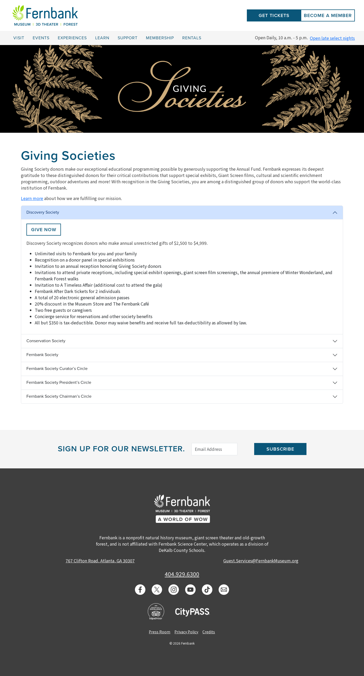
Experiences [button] (72, 38)
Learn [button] (102, 38)
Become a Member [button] (328, 15)
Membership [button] (160, 38)
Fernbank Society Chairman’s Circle (59, 396)
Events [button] (41, 38)
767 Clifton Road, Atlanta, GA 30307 (100, 560)
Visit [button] (18, 38)
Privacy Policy (186, 631)
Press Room (159, 631)
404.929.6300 (182, 574)
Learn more (32, 198)
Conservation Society (45, 340)
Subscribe (280, 449)
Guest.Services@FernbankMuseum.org (260, 560)
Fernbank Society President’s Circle (58, 382)
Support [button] (128, 38)
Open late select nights (332, 38)
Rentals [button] (191, 38)
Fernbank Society (42, 354)
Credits (208, 631)
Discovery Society (42, 212)
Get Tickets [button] (274, 15)
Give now (43, 229)
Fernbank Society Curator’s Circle (57, 368)
